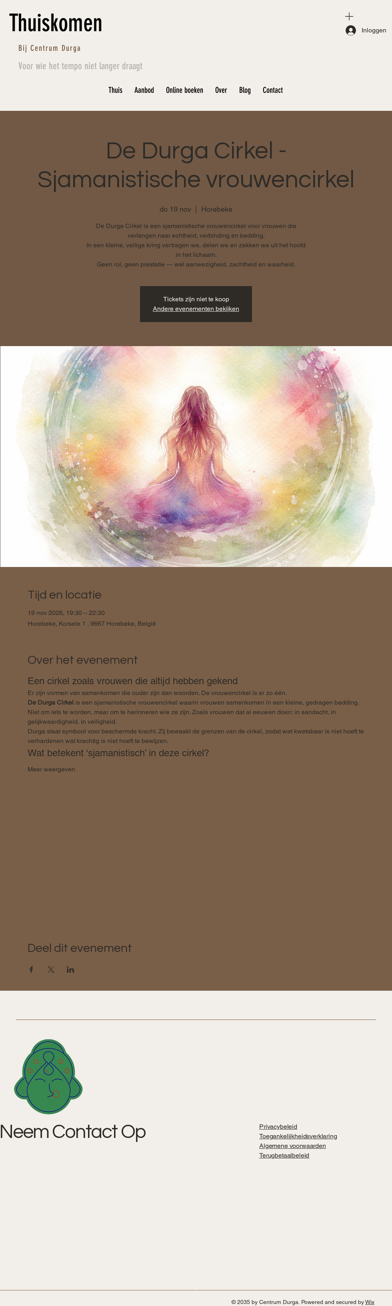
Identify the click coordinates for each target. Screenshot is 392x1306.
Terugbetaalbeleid (284, 1155)
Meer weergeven (51, 769)
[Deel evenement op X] (51, 969)
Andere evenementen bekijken (196, 308)
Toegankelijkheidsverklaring (298, 1136)
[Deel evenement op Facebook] (31, 969)
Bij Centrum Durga (49, 48)
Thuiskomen (55, 23)
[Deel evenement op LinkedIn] (70, 969)
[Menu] (349, 16)
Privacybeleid (278, 1126)
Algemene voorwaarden (292, 1146)
